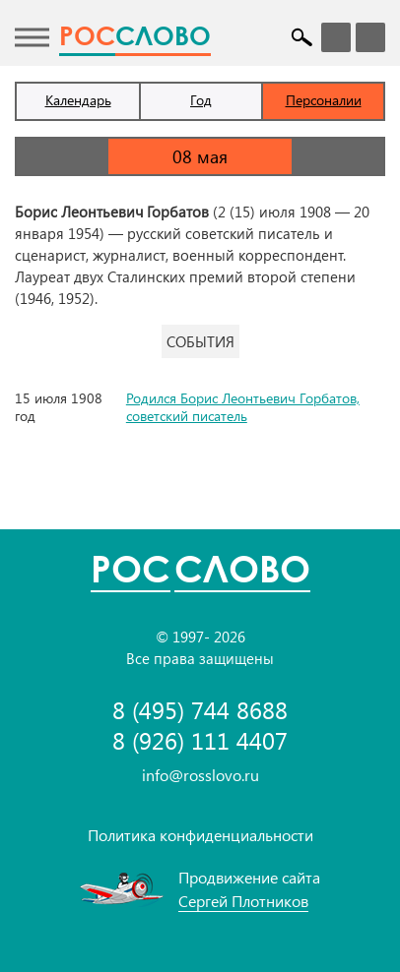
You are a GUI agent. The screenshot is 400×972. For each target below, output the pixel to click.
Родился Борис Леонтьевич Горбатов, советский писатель (243, 407)
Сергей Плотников (243, 900)
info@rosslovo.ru (200, 774)
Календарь (78, 100)
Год (201, 100)
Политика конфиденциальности (200, 834)
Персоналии (324, 100)
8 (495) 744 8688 (200, 710)
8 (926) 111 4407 (200, 740)
